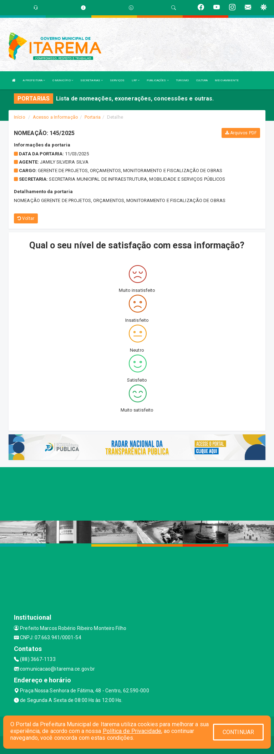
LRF (136, 80)
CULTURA (202, 80)
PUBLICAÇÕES (157, 80)
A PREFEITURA (34, 80)
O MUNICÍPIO (62, 80)
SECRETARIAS (91, 80)
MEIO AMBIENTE (227, 80)
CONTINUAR (238, 732)
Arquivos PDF (241, 132)
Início (19, 117)
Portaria (93, 117)
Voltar (25, 218)
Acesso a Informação (55, 117)
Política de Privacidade (132, 731)
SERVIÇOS (117, 80)
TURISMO (182, 80)
